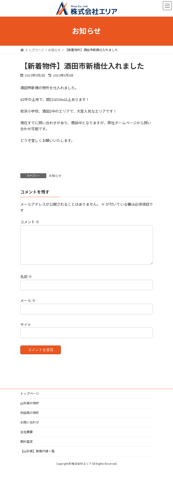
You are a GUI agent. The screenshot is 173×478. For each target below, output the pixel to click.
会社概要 (26, 438)
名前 (26, 283)
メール (28, 307)
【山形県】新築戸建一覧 (37, 457)
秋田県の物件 (29, 419)
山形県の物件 (29, 409)
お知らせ (55, 176)
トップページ (29, 400)
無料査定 (26, 448)
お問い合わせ (29, 429)
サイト (25, 331)
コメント (29, 222)
